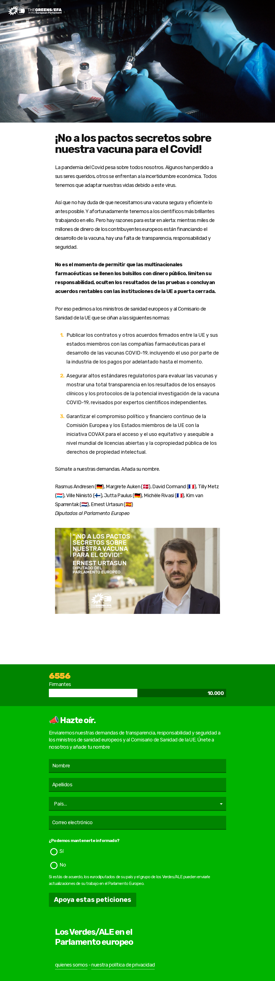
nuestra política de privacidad (123, 965)
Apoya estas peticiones (92, 900)
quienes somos (71, 965)
